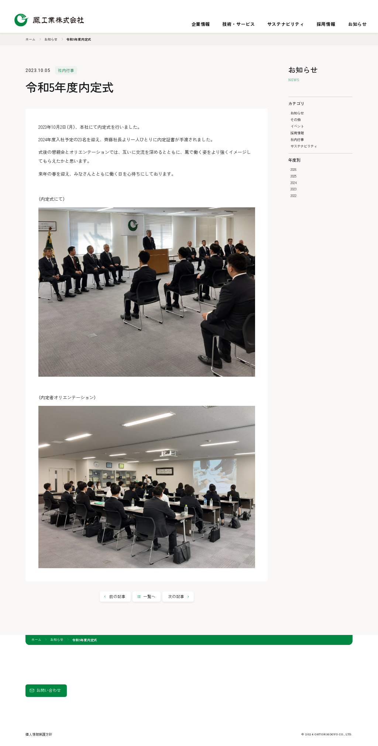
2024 (294, 182)
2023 (293, 188)
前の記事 (117, 596)
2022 (293, 195)
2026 (293, 169)
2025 (293, 176)
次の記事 (176, 596)
